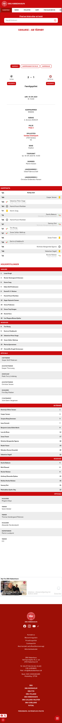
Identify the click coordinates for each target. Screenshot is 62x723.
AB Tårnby (50, 79)
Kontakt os (31, 635)
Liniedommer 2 (31, 177)
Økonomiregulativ (31, 637)
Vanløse (11, 79)
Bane (31, 146)
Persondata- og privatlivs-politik (31, 711)
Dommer (31, 161)
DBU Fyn (31, 691)
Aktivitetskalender (31, 649)
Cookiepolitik (31, 643)
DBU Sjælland (31, 702)
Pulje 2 (31, 128)
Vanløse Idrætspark (31, 136)
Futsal (31, 705)
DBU (31, 685)
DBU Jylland (31, 694)
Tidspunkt (31, 154)
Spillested (31, 133)
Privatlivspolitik (31, 640)
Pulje (31, 126)
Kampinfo (15, 66)
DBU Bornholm (31, 688)
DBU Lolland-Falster (31, 699)
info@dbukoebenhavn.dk (33, 670)
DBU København (31, 697)
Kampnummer (31, 110)
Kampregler (46, 66)
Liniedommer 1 (31, 169)
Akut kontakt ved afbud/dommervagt (31, 646)
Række (31, 118)
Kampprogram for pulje (30, 66)
